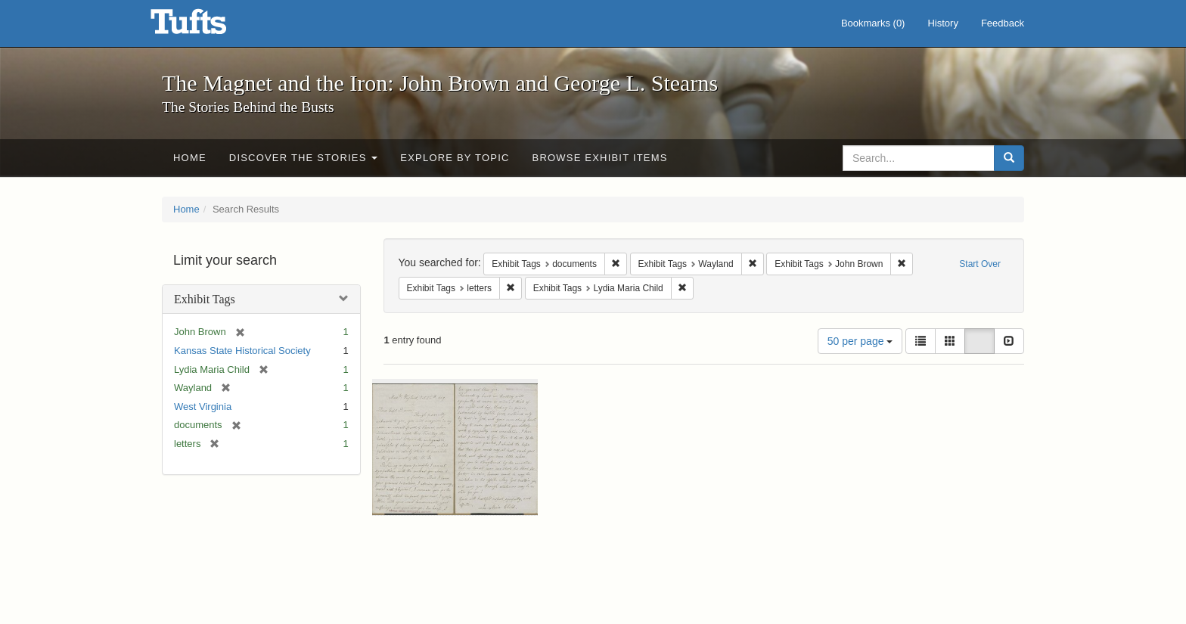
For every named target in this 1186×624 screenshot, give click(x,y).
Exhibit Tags (204, 299)
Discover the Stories (303, 157)
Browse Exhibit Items (600, 157)
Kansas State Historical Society (242, 350)
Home (189, 157)
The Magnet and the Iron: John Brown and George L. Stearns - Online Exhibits (207, 26)
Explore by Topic (454, 157)
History (942, 23)
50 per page (860, 341)
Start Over (980, 264)
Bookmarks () (873, 23)
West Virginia (202, 406)
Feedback (1002, 23)
